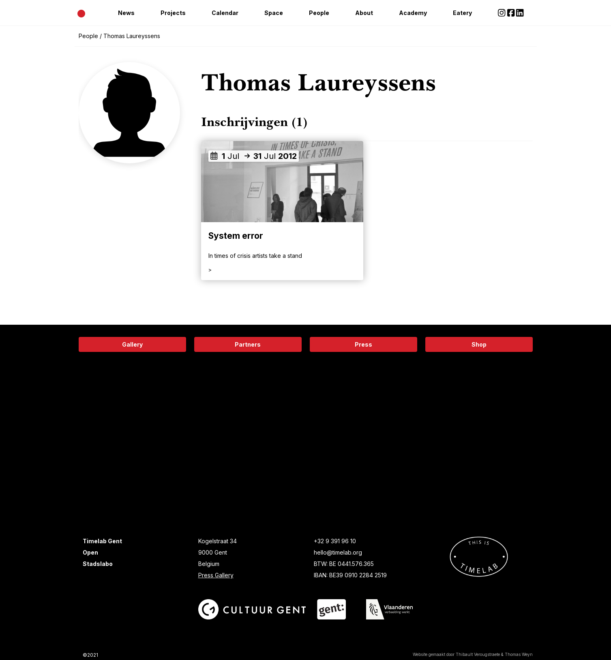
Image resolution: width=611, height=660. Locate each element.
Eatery (462, 12)
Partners (248, 344)
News (126, 12)
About (364, 12)
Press (363, 344)
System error (235, 236)
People (319, 12)
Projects (173, 12)
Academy (413, 12)
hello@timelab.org (338, 552)
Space (273, 12)
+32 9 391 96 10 (335, 541)
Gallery (132, 344)
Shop (479, 344)
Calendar (225, 12)
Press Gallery (216, 575)
